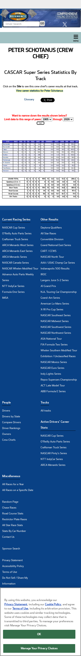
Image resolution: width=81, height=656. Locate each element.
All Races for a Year (13, 484)
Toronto (5, 165)
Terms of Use (9, 571)
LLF (77, 141)
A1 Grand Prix (48, 286)
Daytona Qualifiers (51, 227)
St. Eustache (6, 162)
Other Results (49, 219)
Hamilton (5, 154)
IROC (43, 274)
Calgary (5, 149)
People (6, 402)
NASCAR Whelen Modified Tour (20, 268)
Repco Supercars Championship (59, 379)
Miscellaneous (11, 476)
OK (39, 635)
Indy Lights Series (51, 373)
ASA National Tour (51, 338)
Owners (6, 434)
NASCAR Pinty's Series (54, 453)
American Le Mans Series (55, 303)
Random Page (10, 501)
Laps (38, 141)
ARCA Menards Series (14, 256)
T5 (24, 141)
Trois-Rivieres (6, 168)
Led (42, 141)
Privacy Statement (12, 560)
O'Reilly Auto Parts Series (17, 233)
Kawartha (5, 157)
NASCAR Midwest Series (55, 321)
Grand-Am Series (50, 297)
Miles (72, 141)
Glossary (29, 99)
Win (20, 141)
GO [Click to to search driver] (42, 23)
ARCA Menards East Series (17, 251)
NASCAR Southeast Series (56, 315)
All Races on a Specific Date (17, 490)
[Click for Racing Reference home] (40, 18)
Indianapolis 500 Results (55, 268)
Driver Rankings (11, 428)
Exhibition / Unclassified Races (58, 356)
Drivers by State (11, 416)
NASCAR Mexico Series (54, 362)
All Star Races (48, 233)
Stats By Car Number (14, 531)
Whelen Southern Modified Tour (59, 350)
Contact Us (8, 536)
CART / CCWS (48, 251)
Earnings (49, 141)
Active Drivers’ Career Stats (55, 424)
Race (15, 141)
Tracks (45, 402)
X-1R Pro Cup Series (52, 309)
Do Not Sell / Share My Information (15, 580)
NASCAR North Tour (52, 256)
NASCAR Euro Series (52, 367)
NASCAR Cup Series (13, 227)
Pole (32, 141)
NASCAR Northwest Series (56, 332)
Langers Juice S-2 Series (55, 280)
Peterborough (6, 160)
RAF (67, 141)
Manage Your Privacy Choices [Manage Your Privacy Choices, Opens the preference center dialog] (39, 649)
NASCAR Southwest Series (56, 327)
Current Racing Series (16, 219)
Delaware (5, 152)
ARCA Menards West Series (17, 245)
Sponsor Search (11, 548)
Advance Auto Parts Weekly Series (18, 277)
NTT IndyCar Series (13, 286)
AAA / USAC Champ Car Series (58, 262)
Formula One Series (13, 291)
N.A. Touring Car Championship (59, 291)
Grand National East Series (56, 245)
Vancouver (6, 170)
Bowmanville (6, 144)
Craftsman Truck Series (15, 239)
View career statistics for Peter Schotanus (39, 90)
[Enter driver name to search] (21, 24)
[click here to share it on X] (66, 24)
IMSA (5, 297)
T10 (28, 141)
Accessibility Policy (13, 566)
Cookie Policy (53, 605)
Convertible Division (52, 239)
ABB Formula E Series (53, 391)
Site (7, 141)
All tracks (46, 410)
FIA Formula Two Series (54, 344)
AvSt (56, 141)
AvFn (62, 141)
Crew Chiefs (9, 439)
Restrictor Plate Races (14, 519)
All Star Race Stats (12, 525)
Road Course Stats (12, 513)
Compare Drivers (11, 422)
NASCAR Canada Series (15, 262)
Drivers (6, 410)
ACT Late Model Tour (53, 385)
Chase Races (9, 507)
